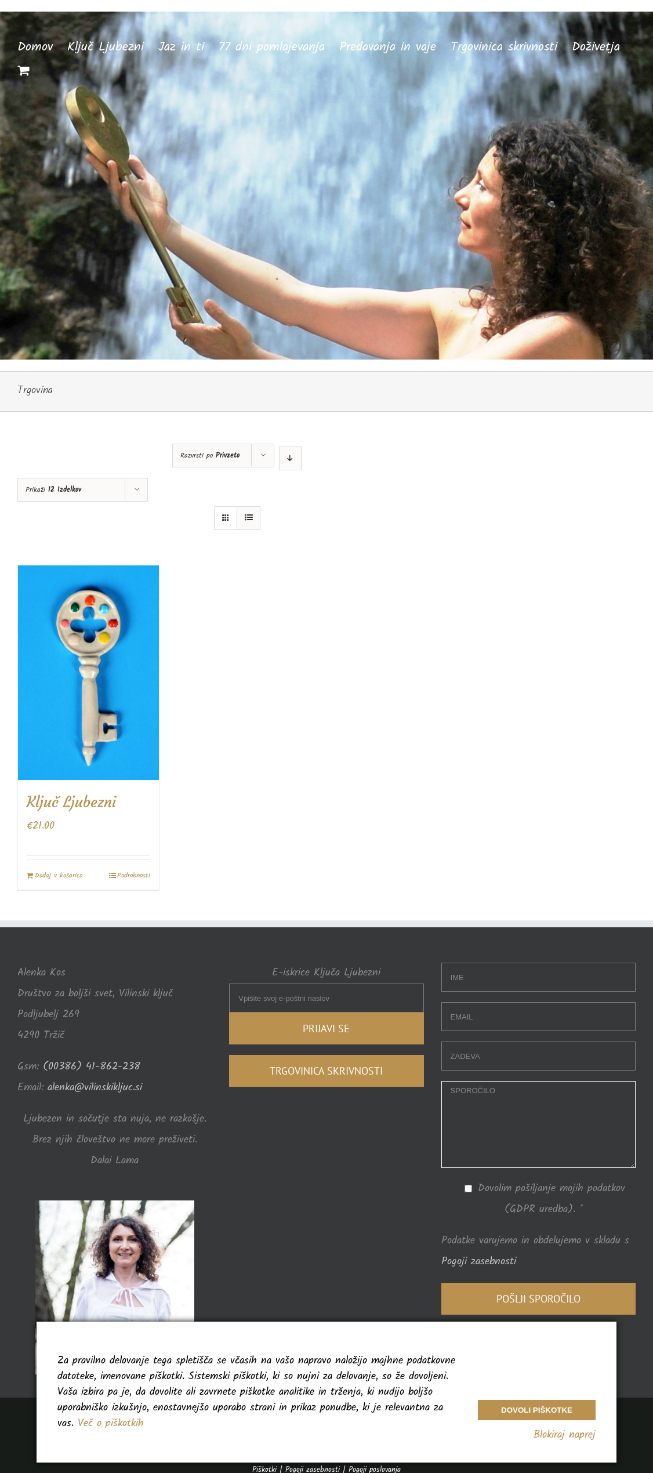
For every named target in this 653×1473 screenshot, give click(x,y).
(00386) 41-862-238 (89, 1066)
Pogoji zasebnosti (478, 1261)
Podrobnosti (133, 875)
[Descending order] (290, 458)
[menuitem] (42, 46)
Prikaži (53, 489)
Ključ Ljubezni (71, 802)
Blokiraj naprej (565, 1435)
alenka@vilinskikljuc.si (95, 1087)
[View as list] (248, 518)
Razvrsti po (210, 455)
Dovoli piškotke (536, 1410)
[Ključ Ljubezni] (88, 672)
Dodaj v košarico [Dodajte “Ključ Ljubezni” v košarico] (58, 875)
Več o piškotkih (111, 1423)
